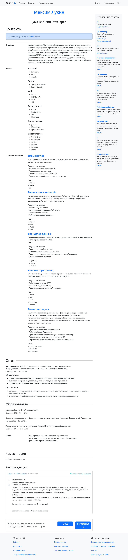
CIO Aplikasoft (103, 154)
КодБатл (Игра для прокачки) (103, 546)
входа (31, 36)
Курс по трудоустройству (63, 550)
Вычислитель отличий (42, 192)
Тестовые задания (60, 546)
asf (98, 22)
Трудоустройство (46, 3)
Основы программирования (102, 542)
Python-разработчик (105, 107)
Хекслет (94, 550)
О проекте (17, 546)
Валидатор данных (39, 233)
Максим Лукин (49, 12)
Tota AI (99, 69)
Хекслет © (19, 538)
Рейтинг (16, 542)
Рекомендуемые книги (100, 554)
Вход (65, 523)
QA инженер (102, 31)
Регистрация (109, 3)
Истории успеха (59, 542)
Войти (97, 3)
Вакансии (32, 3)
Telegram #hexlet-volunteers (24, 554)
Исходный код (19, 550)
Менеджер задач (38, 309)
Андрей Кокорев (102, 27)
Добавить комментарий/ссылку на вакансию (30, 511)
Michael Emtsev (102, 53)
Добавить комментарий (15, 459)
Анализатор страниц (40, 270)
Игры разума (36, 155)
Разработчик (102, 121)
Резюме (22, 3)
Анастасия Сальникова (17, 474)
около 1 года (33, 474)
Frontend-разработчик (106, 58)
